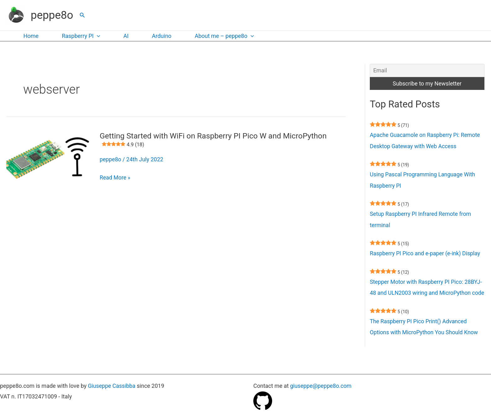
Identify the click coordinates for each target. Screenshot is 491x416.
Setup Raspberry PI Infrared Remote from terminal (421, 221)
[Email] (427, 70)
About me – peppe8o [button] (219, 36)
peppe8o (52, 15)
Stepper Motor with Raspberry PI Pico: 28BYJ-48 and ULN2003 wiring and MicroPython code (426, 294)
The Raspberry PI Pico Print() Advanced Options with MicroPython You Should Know (425, 340)
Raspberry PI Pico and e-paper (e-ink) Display (426, 255)
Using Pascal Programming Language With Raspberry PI (423, 181)
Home (30, 36)
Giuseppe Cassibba (112, 386)
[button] (82, 15)
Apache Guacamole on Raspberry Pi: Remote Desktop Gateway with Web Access (426, 141)
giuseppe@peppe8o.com (321, 386)
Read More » (115, 177)
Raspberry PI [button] (79, 36)
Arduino (158, 36)
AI (123, 36)
